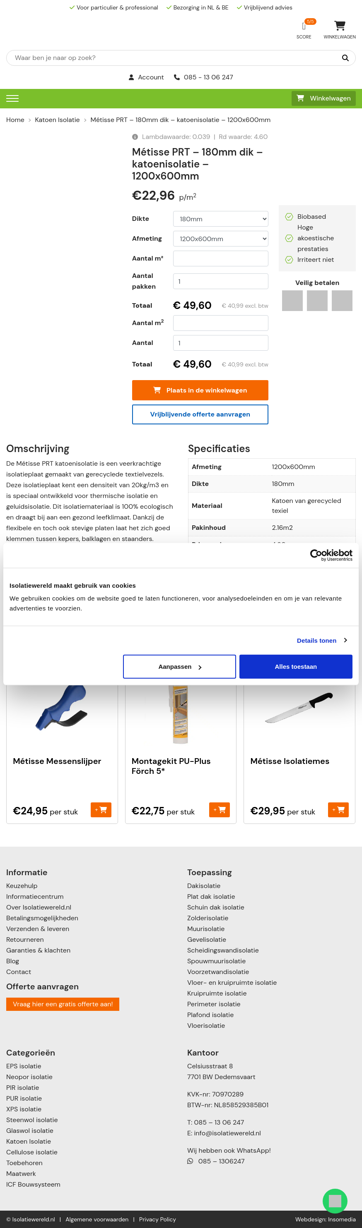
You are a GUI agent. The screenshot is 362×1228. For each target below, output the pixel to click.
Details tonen (316, 640)
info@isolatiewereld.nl (227, 1133)
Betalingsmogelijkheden (42, 918)
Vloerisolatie (206, 1025)
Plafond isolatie (210, 1014)
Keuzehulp (21, 885)
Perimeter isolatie (214, 1004)
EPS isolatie (23, 1066)
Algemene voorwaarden (96, 1219)
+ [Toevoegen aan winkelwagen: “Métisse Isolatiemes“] (338, 809)
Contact (18, 971)
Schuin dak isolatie (215, 907)
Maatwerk (21, 1173)
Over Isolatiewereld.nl (38, 907)
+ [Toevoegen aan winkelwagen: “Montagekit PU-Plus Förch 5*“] (220, 809)
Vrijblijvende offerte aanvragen (200, 414)
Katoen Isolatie (57, 119)
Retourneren (25, 939)
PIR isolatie (22, 1087)
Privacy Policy (157, 1219)
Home (15, 119)
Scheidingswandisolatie (223, 950)
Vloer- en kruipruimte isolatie (232, 982)
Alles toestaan (296, 666)
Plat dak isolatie (211, 896)
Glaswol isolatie (29, 1130)
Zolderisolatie (207, 918)
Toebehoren (24, 1163)
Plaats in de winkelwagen (200, 390)
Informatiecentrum (34, 896)
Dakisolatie (203, 885)
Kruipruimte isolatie (216, 993)
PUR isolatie (24, 1098)
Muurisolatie (205, 928)
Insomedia (342, 1219)
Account (146, 77)
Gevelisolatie (206, 939)
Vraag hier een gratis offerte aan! (63, 1004)
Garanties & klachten (38, 950)
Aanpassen (179, 666)
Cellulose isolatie (32, 1152)
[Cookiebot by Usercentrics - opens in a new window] (316, 555)
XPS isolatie (23, 1109)
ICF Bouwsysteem (33, 1184)
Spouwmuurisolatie (216, 961)
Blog (12, 961)
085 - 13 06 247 (203, 77)
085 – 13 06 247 (219, 1122)
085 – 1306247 (216, 1161)
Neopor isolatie (29, 1076)
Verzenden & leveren (37, 928)
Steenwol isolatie (32, 1119)
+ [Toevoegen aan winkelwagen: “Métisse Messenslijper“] (101, 809)
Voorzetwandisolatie (218, 971)
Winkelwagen (324, 98)
